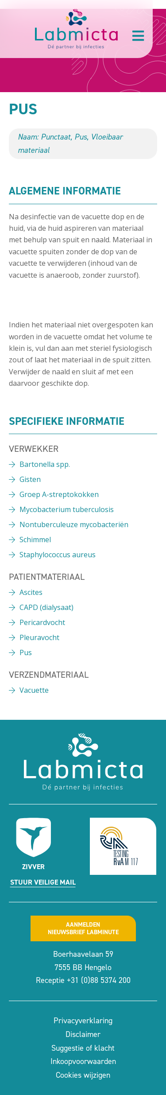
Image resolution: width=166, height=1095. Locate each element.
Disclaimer (83, 1034)
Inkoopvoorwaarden (83, 1061)
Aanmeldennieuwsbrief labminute (83, 928)
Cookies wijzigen (83, 1075)
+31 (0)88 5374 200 (99, 980)
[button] (138, 36)
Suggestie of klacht (83, 1048)
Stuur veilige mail (43, 882)
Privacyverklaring (83, 1020)
